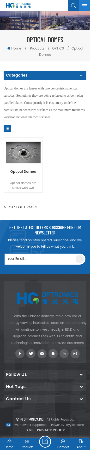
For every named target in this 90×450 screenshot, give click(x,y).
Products (37, 48)
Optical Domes (23, 171)
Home (14, 48)
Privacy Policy (51, 430)
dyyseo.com (75, 425)
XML (29, 430)
